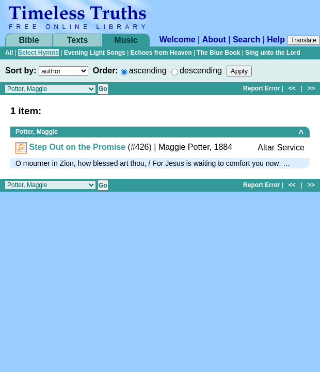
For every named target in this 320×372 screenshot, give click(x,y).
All (9, 52)
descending (201, 70)
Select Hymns (38, 52)
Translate (303, 40)
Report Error (261, 88)
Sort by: (20, 70)
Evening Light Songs (94, 52)
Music (125, 40)
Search (246, 39)
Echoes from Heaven (161, 52)
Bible (29, 40)
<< (292, 88)
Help (276, 39)
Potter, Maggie (36, 131)
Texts (77, 40)
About (214, 39)
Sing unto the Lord (272, 52)
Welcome (177, 39)
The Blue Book (218, 52)
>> (311, 88)
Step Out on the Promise (77, 147)
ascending (148, 70)
